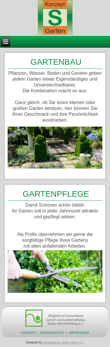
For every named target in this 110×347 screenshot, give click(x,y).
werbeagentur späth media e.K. (63, 342)
